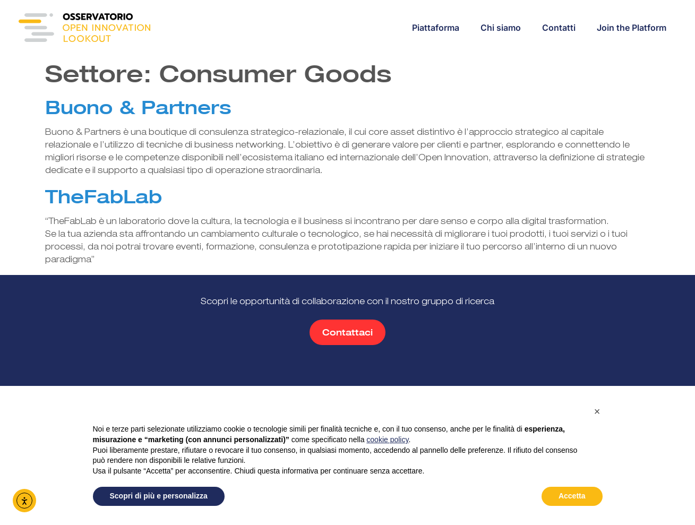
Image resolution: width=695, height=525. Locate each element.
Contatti (559, 27)
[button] (597, 411)
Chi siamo (501, 27)
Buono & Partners (138, 107)
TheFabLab (103, 196)
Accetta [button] (572, 496)
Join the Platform (631, 27)
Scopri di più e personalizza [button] (159, 496)
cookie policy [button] (387, 439)
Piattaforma (435, 27)
